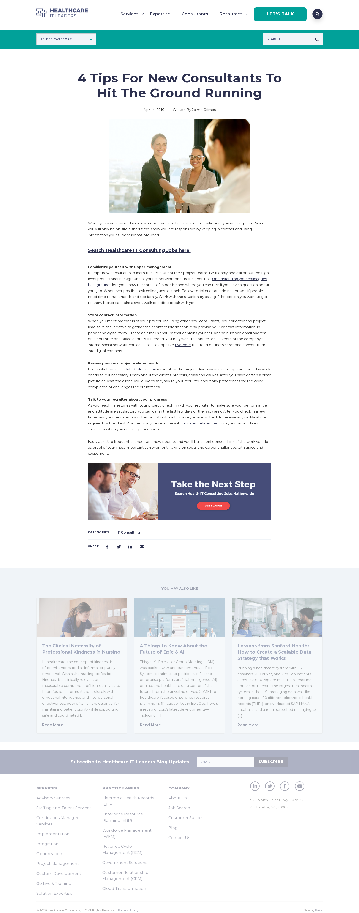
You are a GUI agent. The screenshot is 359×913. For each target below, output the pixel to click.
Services (129, 13)
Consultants (195, 13)
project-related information (132, 369)
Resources (231, 13)
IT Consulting (128, 532)
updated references (200, 423)
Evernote (183, 345)
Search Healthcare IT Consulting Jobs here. (139, 250)
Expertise (160, 13)
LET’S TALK (280, 13)
